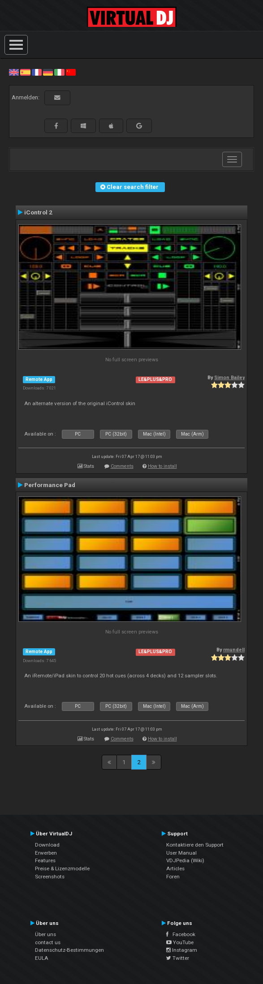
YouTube (180, 942)
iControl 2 (38, 212)
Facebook (180, 934)
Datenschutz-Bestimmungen (69, 950)
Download (47, 845)
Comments (122, 466)
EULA (41, 958)
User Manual (181, 853)
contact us (47, 942)
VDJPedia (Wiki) (185, 860)
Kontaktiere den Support (195, 845)
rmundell (234, 650)
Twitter (177, 958)
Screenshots (50, 876)
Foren (173, 876)
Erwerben (46, 853)
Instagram (181, 950)
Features (45, 860)
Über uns (45, 934)
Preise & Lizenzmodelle (62, 868)
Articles (175, 868)
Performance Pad (49, 484)
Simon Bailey (229, 378)
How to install (162, 466)
